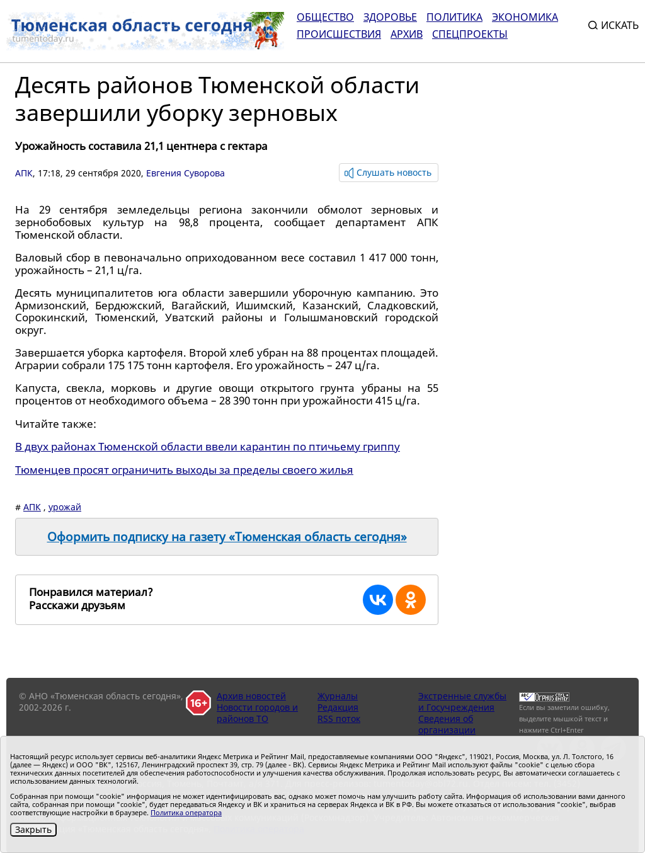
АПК (24, 173)
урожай (65, 507)
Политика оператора (186, 812)
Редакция (337, 707)
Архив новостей (251, 696)
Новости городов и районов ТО (257, 712)
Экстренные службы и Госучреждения (462, 701)
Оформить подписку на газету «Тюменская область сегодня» (227, 537)
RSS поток (338, 718)
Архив (407, 34)
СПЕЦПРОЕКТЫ (470, 34)
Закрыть (33, 829)
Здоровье (390, 17)
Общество (325, 17)
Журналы (337, 696)
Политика (454, 17)
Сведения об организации (447, 724)
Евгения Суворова (185, 173)
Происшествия (339, 34)
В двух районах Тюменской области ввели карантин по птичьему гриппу (207, 446)
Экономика (525, 17)
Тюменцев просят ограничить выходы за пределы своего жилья (184, 469)
